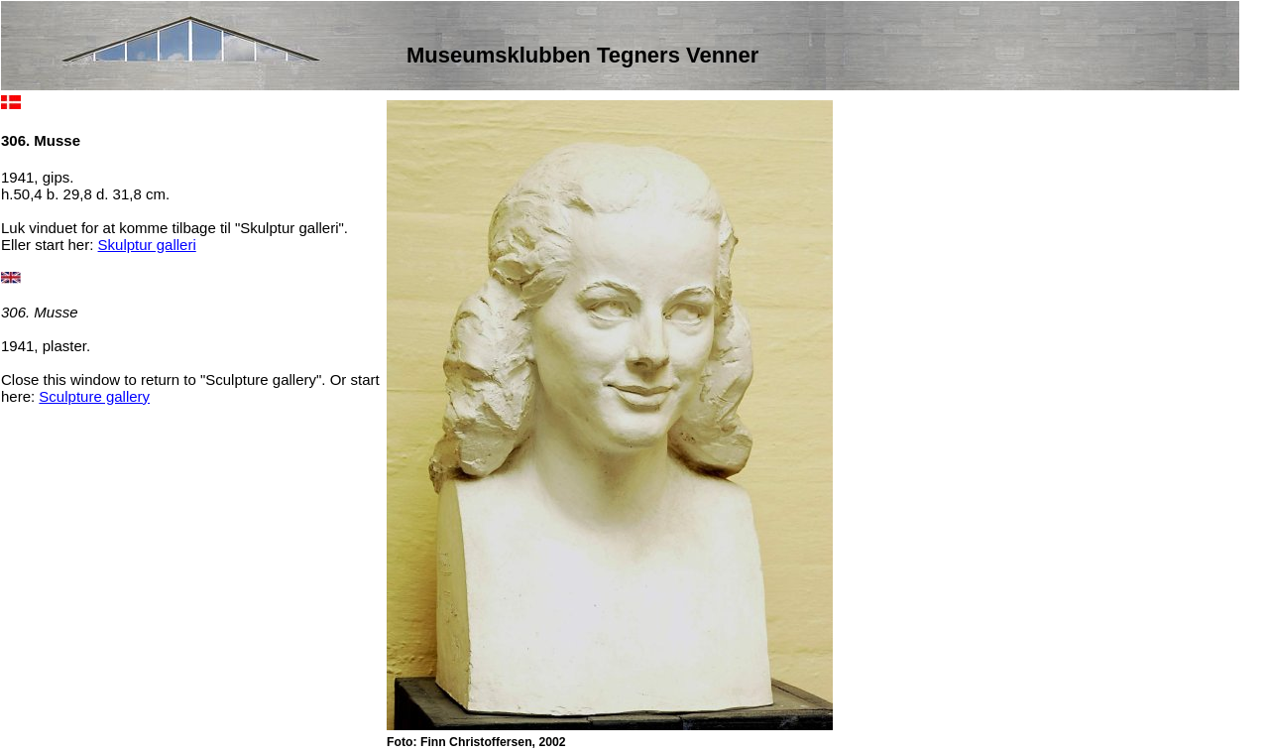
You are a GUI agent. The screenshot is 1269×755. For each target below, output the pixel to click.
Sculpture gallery (94, 396)
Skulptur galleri (147, 244)
